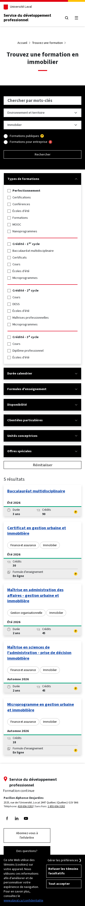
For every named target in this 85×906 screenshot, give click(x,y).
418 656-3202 (25, 806)
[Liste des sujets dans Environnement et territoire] (42, 125)
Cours (16, 264)
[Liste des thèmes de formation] (42, 112)
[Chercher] (66, 18)
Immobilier (50, 545)
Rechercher (43, 154)
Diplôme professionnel (28, 350)
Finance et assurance (23, 545)
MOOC (16, 224)
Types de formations (42, 179)
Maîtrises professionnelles (30, 317)
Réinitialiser (42, 464)
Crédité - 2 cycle (25, 290)
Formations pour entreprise (28, 142)
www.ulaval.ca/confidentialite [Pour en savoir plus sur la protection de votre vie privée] (23, 900)
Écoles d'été (20, 211)
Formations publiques (24, 136)
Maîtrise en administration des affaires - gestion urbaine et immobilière (35, 595)
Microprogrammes (25, 278)
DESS (16, 304)
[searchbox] (42, 100)
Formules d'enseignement (42, 389)
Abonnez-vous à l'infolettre (27, 835)
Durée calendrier (42, 373)
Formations (20, 218)
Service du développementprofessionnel (27, 18)
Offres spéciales (42, 451)
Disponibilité (42, 404)
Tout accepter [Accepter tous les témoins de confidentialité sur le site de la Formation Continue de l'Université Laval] (59, 884)
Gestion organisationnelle (26, 613)
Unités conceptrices (42, 436)
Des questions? (26, 851)
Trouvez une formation (47, 43)
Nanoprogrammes (24, 231)
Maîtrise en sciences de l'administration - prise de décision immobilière (39, 653)
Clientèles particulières (42, 420)
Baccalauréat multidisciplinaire (33, 251)
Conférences (21, 204)
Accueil (22, 43)
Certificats (19, 257)
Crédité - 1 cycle (26, 244)
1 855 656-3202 (56, 806)
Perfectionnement (26, 190)
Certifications (21, 197)
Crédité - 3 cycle (25, 337)
